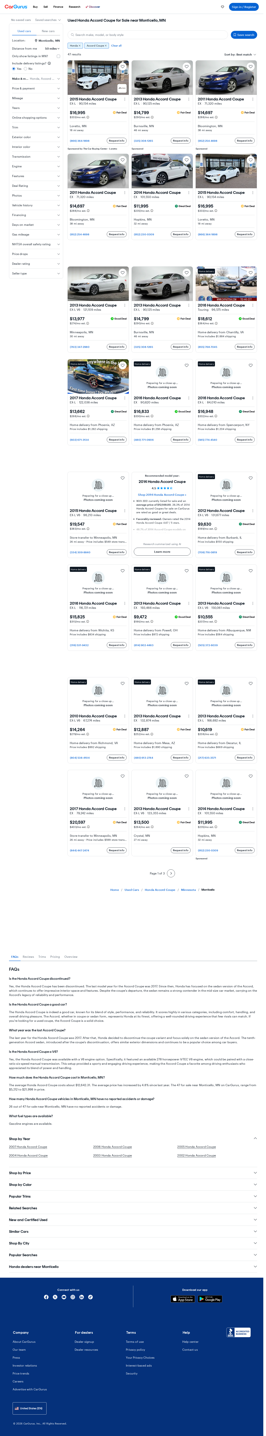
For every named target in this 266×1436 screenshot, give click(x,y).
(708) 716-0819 (207, 552)
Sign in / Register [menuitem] (244, 6)
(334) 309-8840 (80, 552)
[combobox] (48, 19)
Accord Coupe (97, 45)
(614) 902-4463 (143, 645)
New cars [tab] (48, 31)
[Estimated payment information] (88, 117)
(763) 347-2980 (79, 346)
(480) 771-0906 (144, 439)
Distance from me (24, 48)
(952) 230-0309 (144, 234)
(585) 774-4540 (207, 439)
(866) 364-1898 (79, 140)
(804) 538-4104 (80, 829)
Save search (244, 34)
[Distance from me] (49, 48)
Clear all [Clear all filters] (116, 45)
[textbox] (244, 54)
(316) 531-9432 (79, 645)
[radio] (13, 68)
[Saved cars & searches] (222, 7)
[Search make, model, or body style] (148, 34)
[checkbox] (58, 56)
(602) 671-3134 (79, 439)
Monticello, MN (47, 40)
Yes (19, 68)
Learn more (162, 551)
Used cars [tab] (24, 31)
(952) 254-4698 (207, 140)
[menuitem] (35, 7)
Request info (116, 140)
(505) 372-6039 (208, 645)
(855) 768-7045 (207, 346)
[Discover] (93, 7)
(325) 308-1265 (143, 140)
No (30, 68)
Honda (75, 45)
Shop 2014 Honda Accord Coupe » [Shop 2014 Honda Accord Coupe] (162, 494)
